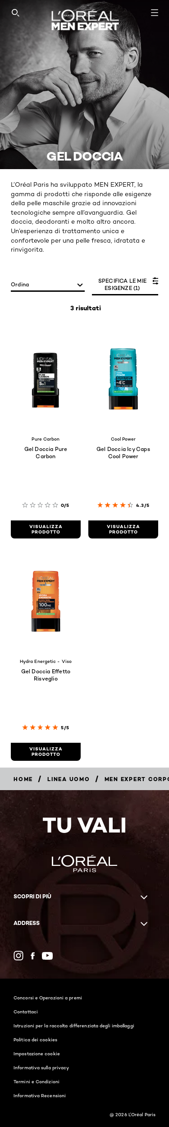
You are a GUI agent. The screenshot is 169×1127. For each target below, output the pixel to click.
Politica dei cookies (35, 1039)
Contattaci (26, 1011)
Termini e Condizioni (36, 1081)
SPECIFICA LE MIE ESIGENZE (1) (122, 284)
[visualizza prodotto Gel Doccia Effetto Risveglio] (46, 752)
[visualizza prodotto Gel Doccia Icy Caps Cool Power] (123, 529)
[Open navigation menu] (154, 12)
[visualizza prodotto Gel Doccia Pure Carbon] (46, 529)
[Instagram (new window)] (18, 956)
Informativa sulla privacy (41, 1067)
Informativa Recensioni (40, 1095)
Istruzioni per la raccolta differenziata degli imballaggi (74, 1025)
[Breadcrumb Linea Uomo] (68, 779)
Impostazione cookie (37, 1053)
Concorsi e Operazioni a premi (48, 997)
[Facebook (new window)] (33, 956)
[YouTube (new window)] (47, 956)
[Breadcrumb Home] (23, 779)
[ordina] (48, 285)
